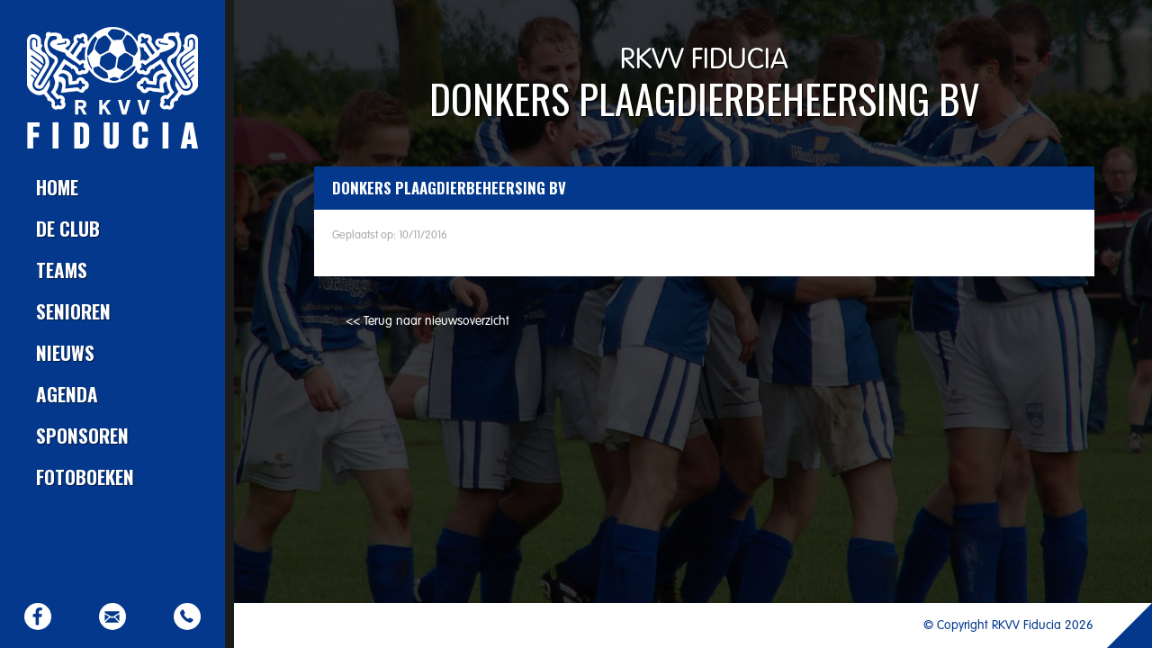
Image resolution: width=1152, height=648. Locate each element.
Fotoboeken (85, 476)
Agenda (67, 394)
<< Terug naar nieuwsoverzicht (427, 321)
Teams (61, 270)
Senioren (73, 311)
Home (57, 187)
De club (68, 228)
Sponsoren (82, 435)
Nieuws (65, 352)
